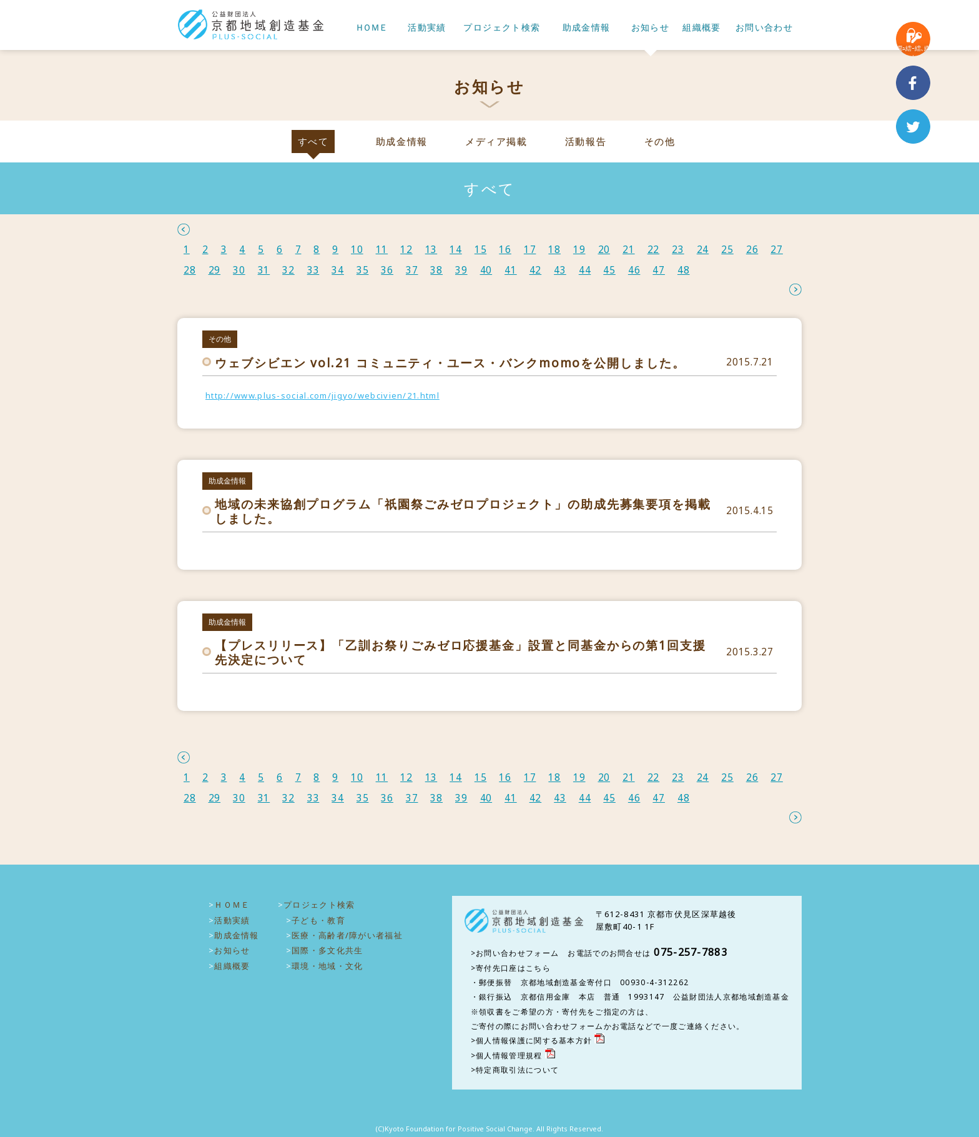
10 (357, 249)
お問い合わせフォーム (517, 953)
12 (406, 249)
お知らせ (650, 27)
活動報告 (585, 141)
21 (628, 249)
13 (431, 249)
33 (313, 270)
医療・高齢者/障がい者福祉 (347, 935)
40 (486, 270)
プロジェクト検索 (501, 27)
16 (505, 249)
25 (727, 249)
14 (456, 249)
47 (658, 270)
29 (215, 270)
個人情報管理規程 (509, 1055)
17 (530, 249)
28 (190, 270)
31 (264, 270)
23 (678, 249)
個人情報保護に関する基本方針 (534, 1040)
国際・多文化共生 (327, 950)
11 (382, 249)
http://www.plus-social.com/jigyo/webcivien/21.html (322, 395)
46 (634, 270)
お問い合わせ (764, 27)
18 (554, 249)
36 (387, 270)
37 (412, 270)
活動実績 (427, 27)
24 (703, 249)
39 (461, 270)
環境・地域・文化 (327, 965)
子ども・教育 (318, 920)
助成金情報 (587, 27)
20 (604, 249)
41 (510, 270)
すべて (313, 141)
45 (609, 270)
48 (683, 270)
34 (338, 270)
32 (288, 270)
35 (363, 270)
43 (560, 270)
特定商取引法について (517, 1070)
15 (481, 249)
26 (752, 249)
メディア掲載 (496, 141)
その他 (660, 141)
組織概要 (701, 27)
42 (535, 270)
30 (239, 270)
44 (585, 270)
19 (579, 249)
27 (776, 249)
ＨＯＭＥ (370, 27)
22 (653, 249)
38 (436, 270)
